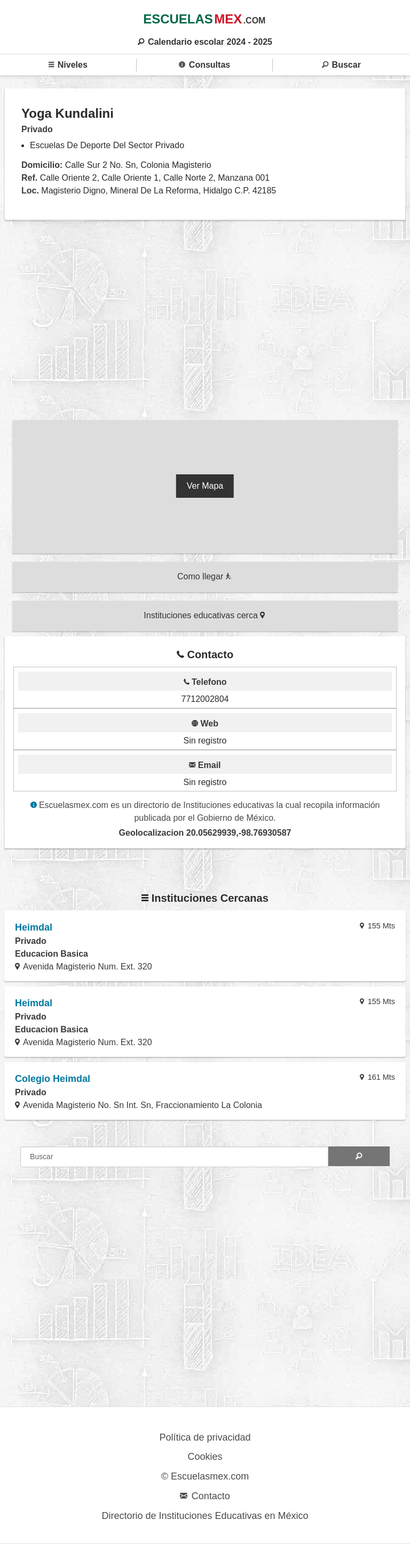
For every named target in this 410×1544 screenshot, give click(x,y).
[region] (205, 322)
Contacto (205, 1496)
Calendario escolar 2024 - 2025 (205, 41)
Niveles (68, 64)
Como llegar (204, 576)
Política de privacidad (204, 1437)
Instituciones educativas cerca (204, 615)
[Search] (359, 1156)
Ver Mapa (205, 485)
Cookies (204, 1456)
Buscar (341, 64)
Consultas (204, 64)
